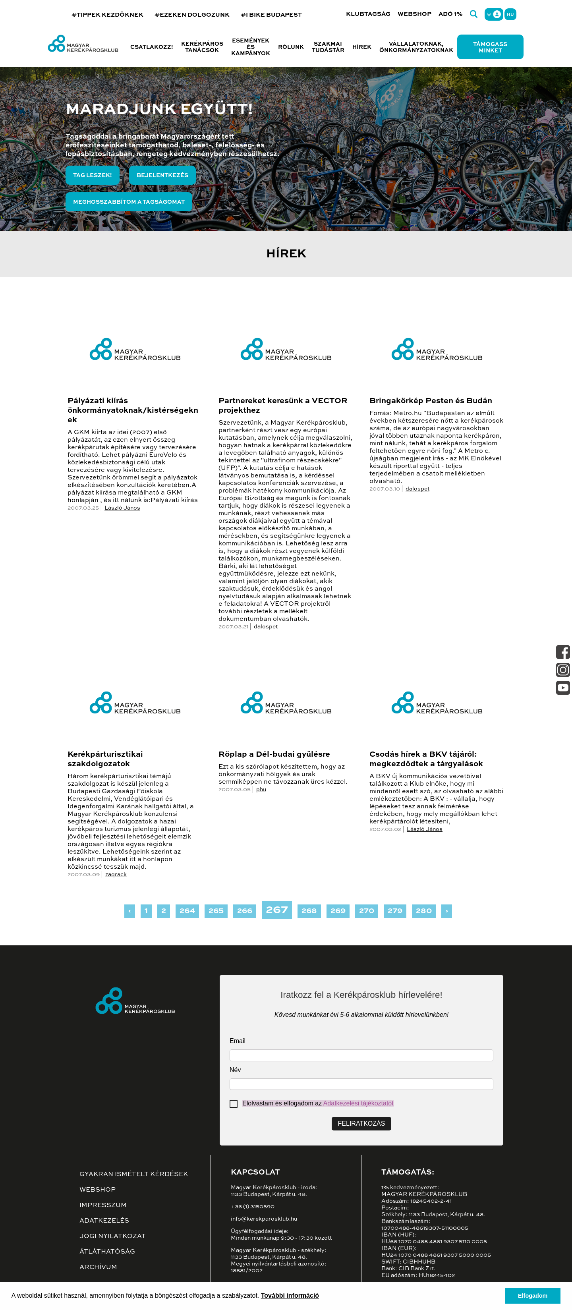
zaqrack (116, 874)
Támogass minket (490, 48)
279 (395, 911)
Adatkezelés (104, 1221)
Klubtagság (368, 14)
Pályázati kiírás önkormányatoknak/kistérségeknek (133, 410)
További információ (290, 1295)
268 (309, 911)
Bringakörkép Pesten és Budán (430, 401)
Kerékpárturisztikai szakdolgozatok (105, 759)
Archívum (98, 1267)
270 (366, 911)
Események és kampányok (250, 47)
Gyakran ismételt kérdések (133, 1174)
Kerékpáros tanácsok (202, 47)
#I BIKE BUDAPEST (271, 15)
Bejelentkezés (162, 175)
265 (216, 911)
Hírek (361, 47)
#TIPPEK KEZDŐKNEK (107, 15)
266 (244, 911)
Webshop (414, 14)
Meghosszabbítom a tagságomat (129, 202)
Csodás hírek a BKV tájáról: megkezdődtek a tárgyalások (426, 759)
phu (261, 789)
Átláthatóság (107, 1252)
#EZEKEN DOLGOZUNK (192, 15)
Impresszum (103, 1205)
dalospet (266, 627)
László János (122, 508)
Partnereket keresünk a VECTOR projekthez (283, 406)
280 (424, 911)
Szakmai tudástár (328, 47)
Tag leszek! (92, 175)
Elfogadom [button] (532, 1296)
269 (338, 911)
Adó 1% (451, 14)
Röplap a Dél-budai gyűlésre (274, 755)
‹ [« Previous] (129, 911)
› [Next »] (446, 911)
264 (187, 911)
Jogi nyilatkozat (112, 1236)
